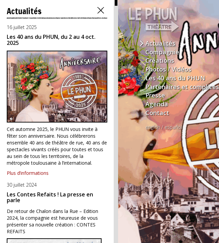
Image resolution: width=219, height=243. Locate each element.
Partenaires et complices (182, 87)
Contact (157, 113)
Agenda (156, 104)
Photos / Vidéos (168, 69)
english (152, 127)
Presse (155, 95)
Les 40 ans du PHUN (175, 78)
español (173, 127)
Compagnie (162, 52)
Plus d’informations (28, 173)
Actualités (160, 43)
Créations (159, 60)
